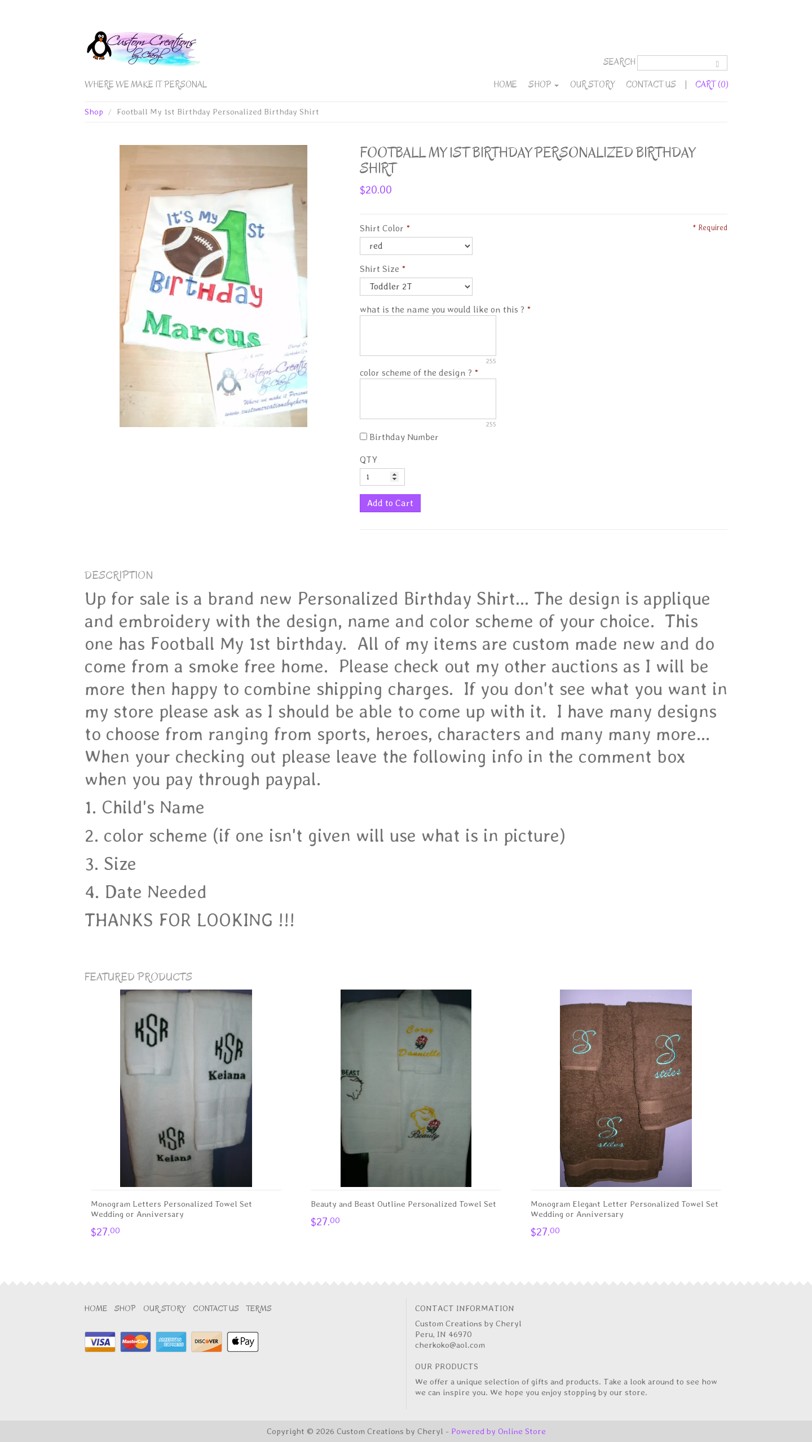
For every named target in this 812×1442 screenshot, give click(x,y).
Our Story (592, 84)
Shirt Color (382, 228)
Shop (543, 84)
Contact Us (651, 84)
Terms (259, 1308)
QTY (368, 459)
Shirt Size (379, 268)
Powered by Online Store (498, 1431)
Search (619, 62)
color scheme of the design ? (416, 372)
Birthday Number (399, 437)
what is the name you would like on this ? (442, 309)
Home (505, 84)
